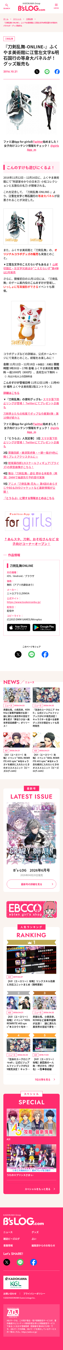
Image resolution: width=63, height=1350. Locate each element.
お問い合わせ (9, 1293)
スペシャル (17, 19)
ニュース (8, 1232)
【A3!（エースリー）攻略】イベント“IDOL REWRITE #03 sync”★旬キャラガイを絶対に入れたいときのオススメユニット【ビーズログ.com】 (16, 763)
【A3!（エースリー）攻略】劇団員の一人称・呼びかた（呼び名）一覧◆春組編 (44, 1064)
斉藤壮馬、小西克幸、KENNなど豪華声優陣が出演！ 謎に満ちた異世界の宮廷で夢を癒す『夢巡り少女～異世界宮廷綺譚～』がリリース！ (16, 718)
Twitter (38, 142)
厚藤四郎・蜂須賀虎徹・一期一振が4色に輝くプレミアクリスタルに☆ (30, 455)
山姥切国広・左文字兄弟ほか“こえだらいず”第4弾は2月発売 (31, 268)
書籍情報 (8, 1245)
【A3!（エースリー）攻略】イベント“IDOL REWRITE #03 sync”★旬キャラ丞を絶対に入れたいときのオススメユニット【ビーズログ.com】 (46, 763)
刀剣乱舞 (29, 19)
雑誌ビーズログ (11, 1238)
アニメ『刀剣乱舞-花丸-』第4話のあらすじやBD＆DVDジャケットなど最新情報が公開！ (30, 488)
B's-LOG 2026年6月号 (31, 870)
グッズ (35, 1232)
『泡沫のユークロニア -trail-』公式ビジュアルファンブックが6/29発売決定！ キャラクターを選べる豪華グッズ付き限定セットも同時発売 (46, 718)
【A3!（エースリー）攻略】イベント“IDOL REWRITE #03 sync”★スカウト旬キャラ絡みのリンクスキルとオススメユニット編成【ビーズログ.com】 (18, 1021)
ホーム (5, 19)
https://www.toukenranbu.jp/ (24, 602)
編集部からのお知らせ (43, 1245)
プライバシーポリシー (34, 1293)
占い (34, 1238)
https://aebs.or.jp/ (29, 1331)
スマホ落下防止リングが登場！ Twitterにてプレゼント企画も (31, 403)
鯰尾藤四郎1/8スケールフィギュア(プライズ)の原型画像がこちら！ (31, 465)
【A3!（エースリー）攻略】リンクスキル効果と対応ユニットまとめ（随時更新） (31, 982)
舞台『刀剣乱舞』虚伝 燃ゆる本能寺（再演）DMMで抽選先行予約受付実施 (30, 475)
